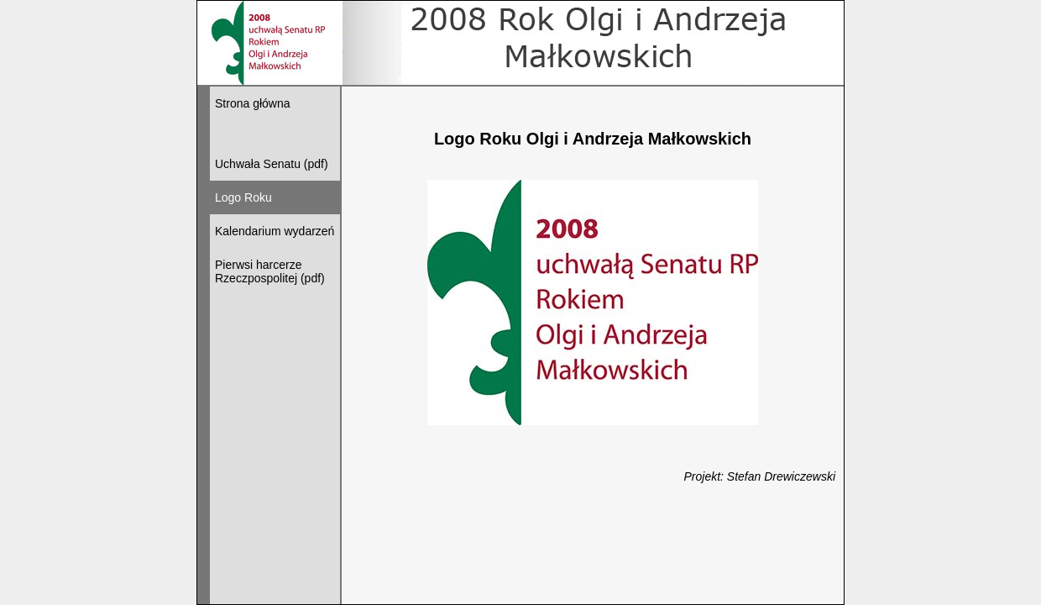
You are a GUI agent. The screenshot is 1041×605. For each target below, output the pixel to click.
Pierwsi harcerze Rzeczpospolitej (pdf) (270, 271)
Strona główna (252, 103)
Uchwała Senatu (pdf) (271, 164)
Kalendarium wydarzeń (274, 231)
